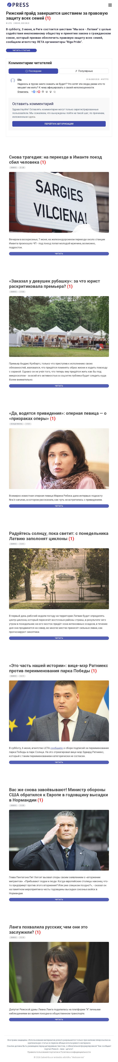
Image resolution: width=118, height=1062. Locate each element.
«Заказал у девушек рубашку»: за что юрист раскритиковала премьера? (54, 284)
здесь (31, 116)
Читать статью (21, 50)
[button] (110, 5)
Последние (33, 71)
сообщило (56, 748)
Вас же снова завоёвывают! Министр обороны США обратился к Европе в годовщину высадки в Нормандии (58, 795)
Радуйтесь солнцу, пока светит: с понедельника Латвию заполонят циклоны (58, 536)
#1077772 (104, 79)
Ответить (23, 91)
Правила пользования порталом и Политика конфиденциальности (59, 1052)
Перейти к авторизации (59, 124)
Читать (59, 254)
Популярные (84, 71)
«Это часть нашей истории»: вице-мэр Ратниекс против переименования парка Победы (58, 668)
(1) (48, 18)
